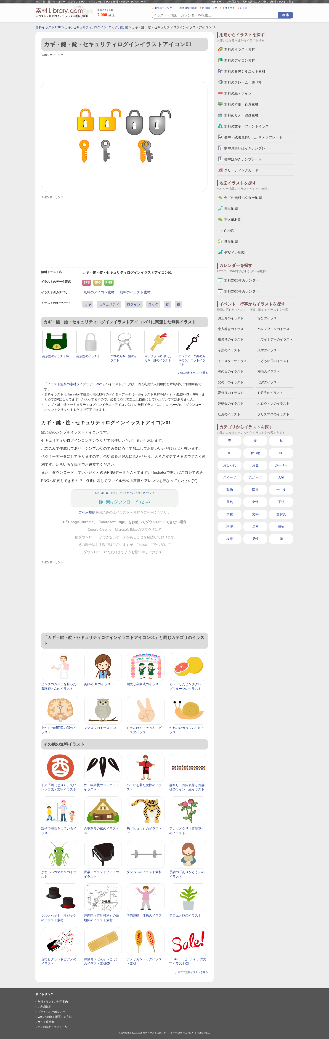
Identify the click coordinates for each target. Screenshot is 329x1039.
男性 (255, 539)
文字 (255, 514)
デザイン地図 (234, 252)
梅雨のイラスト (268, 371)
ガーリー (281, 465)
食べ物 (255, 453)
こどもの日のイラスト (273, 361)
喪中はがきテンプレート (243, 159)
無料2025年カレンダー (241, 280)
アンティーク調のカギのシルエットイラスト (191, 360)
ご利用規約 (87, 512)
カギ (68, 27)
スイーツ (229, 477)
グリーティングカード (241, 170)
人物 (281, 477)
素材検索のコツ (251, 1)
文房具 (281, 514)
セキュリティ (82, 27)
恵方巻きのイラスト (232, 329)
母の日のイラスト (231, 371)
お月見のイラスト (270, 393)
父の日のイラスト (231, 382)
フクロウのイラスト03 (100, 728)
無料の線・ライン (238, 93)
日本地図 (231, 209)
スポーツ (255, 477)
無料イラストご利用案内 (225, 1)
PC (281, 453)
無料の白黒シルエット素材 (244, 71)
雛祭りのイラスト (231, 339)
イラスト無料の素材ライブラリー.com (75, 384)
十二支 (281, 490)
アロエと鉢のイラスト (185, 915)
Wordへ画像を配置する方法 (55, 1016)
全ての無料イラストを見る (278, 1)
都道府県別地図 (188, 8)
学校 (229, 514)
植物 (281, 526)
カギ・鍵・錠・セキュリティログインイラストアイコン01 (124, 493)
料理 (229, 526)
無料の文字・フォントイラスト (248, 126)
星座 (255, 526)
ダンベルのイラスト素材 (144, 872)
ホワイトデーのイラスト (275, 339)
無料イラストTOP (48, 27)
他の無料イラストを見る (194, 372)
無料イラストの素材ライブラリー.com (162, 1032)
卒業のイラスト (229, 350)
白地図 (206, 8)
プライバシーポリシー (51, 1011)
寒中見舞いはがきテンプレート (248, 148)
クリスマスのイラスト (273, 414)
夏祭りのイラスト (231, 393)
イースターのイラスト (234, 361)
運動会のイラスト (231, 403)
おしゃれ (229, 465)
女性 (255, 502)
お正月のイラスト (231, 318)
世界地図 (231, 242)
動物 (229, 490)
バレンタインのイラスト (275, 329)
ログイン (100, 27)
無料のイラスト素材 (135, 292)
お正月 (243, 8)
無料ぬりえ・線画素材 (241, 115)
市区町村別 (232, 220)
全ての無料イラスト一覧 (53, 1026)
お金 (255, 465)
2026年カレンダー (164, 8)
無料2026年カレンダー (241, 291)
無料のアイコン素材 (99, 292)
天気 (229, 502)
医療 (255, 490)
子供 (281, 502)
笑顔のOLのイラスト (99, 684)
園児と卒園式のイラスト (144, 684)
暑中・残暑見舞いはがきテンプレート (253, 137)
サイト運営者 (46, 1021)
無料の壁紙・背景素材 (241, 104)
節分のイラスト (268, 318)
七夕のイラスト (268, 382)
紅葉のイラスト (229, 414)
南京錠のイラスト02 (55, 356)
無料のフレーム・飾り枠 (243, 82)
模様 (229, 539)
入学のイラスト (268, 350)
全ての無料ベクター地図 (243, 198)
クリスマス (228, 8)
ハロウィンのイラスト (273, 403)
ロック (113, 27)
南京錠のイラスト (88, 356)
